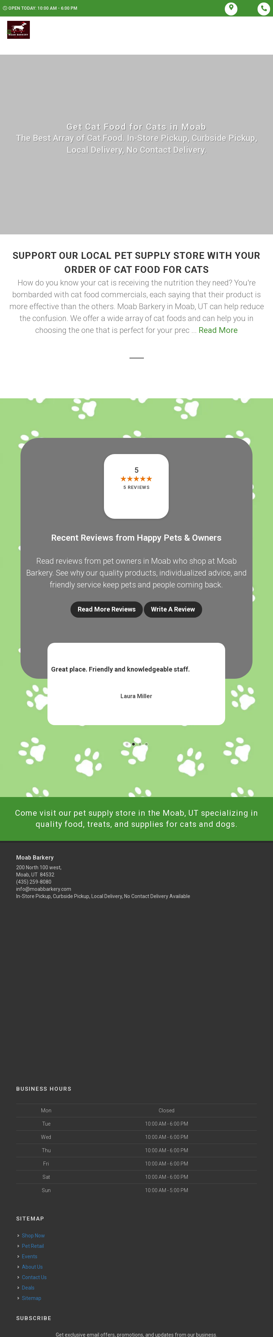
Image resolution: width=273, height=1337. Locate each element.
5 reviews (136, 487)
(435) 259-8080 (33, 882)
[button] (127, 744)
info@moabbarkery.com (43, 889)
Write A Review (173, 609)
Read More (218, 330)
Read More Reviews (107, 609)
